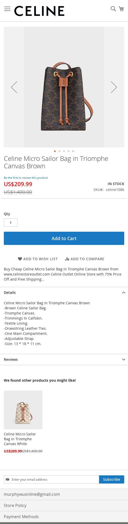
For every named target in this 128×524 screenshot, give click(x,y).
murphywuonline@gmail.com (32, 494)
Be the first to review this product (26, 178)
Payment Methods (21, 516)
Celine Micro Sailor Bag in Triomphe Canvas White (20, 439)
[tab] (64, 292)
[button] (14, 87)
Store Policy (15, 505)
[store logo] (39, 11)
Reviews (11, 359)
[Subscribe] (111, 479)
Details (10, 292)
